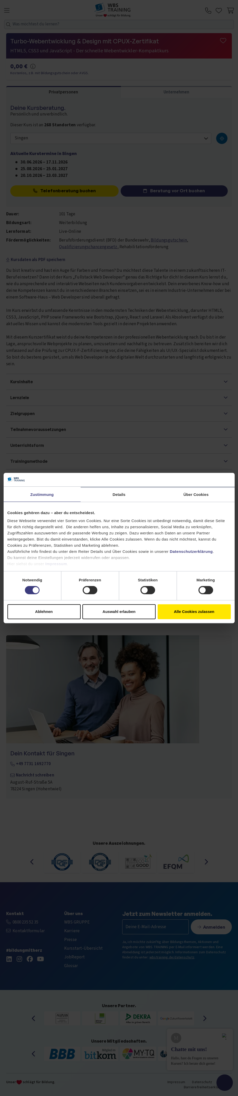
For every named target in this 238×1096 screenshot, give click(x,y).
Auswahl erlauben (118, 611)
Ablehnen (44, 611)
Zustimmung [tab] (42, 494)
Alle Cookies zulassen (194, 611)
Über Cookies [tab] (196, 494)
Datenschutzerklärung (191, 551)
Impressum (56, 564)
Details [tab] (119, 494)
